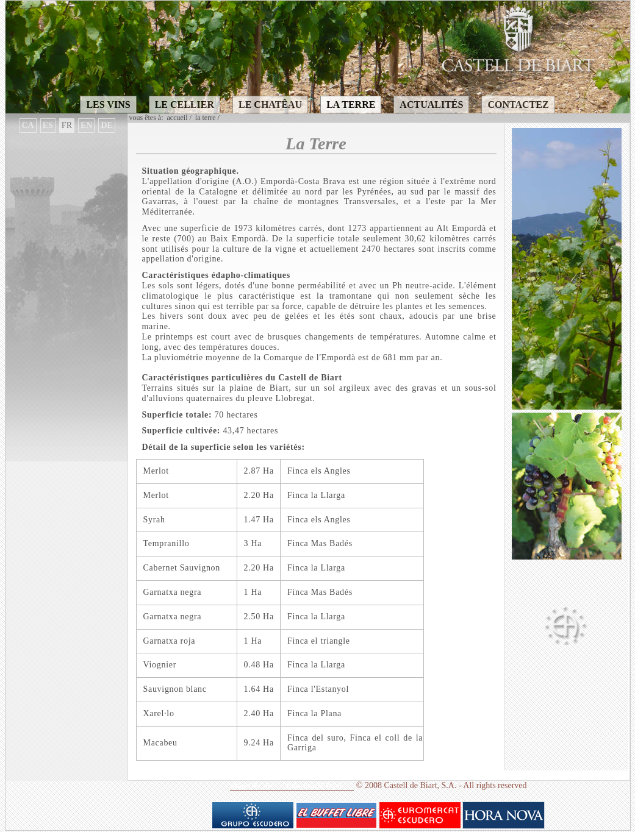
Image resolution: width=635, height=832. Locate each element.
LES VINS (108, 104)
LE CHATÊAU (270, 104)
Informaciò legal (314, 785)
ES (48, 125)
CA (28, 125)
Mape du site (252, 785)
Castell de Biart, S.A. (420, 785)
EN (86, 125)
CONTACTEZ (517, 104)
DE (106, 125)
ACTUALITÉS (431, 104)
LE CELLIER (184, 104)
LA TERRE (350, 104)
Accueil (177, 117)
